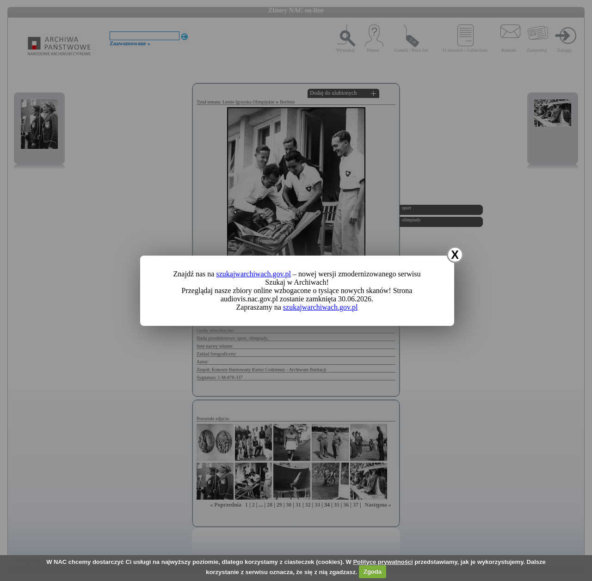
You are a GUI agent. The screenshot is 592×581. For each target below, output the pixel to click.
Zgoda (373, 571)
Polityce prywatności (383, 561)
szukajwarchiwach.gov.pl (253, 274)
